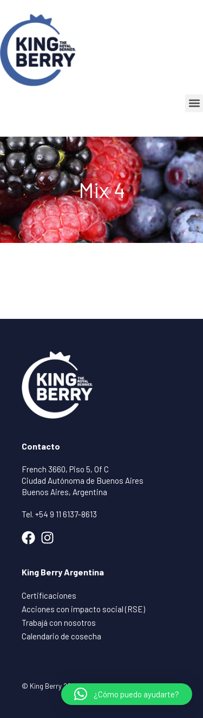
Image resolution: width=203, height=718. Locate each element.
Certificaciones (49, 595)
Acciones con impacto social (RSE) (83, 609)
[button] (194, 103)
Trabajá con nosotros (59, 622)
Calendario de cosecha (61, 636)
